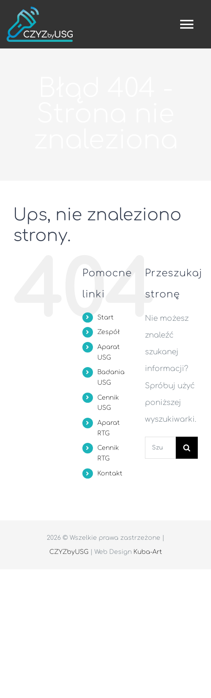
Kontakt (109, 473)
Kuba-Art (147, 552)
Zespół (108, 332)
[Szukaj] (187, 448)
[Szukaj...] (160, 448)
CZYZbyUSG (69, 552)
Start (105, 317)
